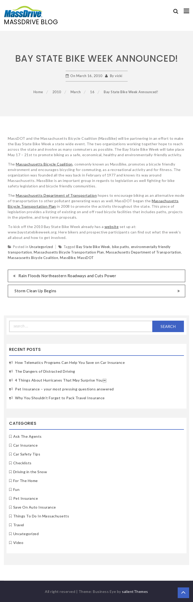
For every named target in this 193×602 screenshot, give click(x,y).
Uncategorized (41, 247)
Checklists (22, 463)
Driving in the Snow (30, 472)
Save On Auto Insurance (34, 507)
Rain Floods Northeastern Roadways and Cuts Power (67, 275)
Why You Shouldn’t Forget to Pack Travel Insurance (60, 398)
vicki (118, 76)
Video (18, 542)
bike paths (120, 247)
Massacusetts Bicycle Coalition (33, 258)
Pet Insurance (25, 498)
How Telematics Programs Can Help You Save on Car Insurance (70, 362)
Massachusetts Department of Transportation (56, 195)
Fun (16, 489)
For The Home (25, 480)
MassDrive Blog (31, 22)
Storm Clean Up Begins (36, 290)
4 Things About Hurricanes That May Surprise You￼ (60, 380)
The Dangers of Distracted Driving (45, 371)
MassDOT (85, 258)
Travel (18, 525)
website (112, 226)
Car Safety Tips (26, 454)
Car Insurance (25, 445)
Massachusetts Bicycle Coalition (44, 164)
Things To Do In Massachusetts (41, 516)
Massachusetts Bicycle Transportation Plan (69, 252)
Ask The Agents (27, 436)
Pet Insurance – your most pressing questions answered (64, 389)
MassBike (67, 258)
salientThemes (135, 591)
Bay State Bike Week (93, 247)
